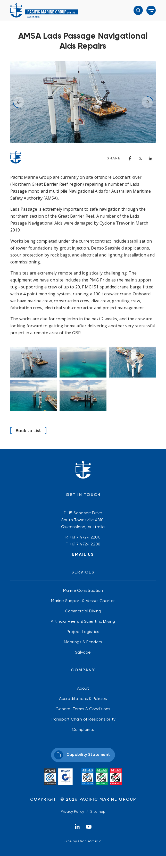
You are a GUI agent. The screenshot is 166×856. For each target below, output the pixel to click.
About (83, 688)
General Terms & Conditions (82, 708)
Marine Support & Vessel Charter (83, 600)
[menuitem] (83, 590)
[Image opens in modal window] (33, 362)
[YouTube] (89, 828)
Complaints (83, 729)
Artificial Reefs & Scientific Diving (83, 621)
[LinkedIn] (77, 828)
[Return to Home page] (44, 10)
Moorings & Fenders (83, 641)
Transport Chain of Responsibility (83, 719)
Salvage (83, 652)
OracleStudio (90, 841)
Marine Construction (83, 590)
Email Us (83, 554)
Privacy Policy (72, 811)
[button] (138, 10)
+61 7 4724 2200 (85, 537)
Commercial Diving (83, 611)
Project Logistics (83, 631)
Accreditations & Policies (83, 698)
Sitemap (97, 811)
